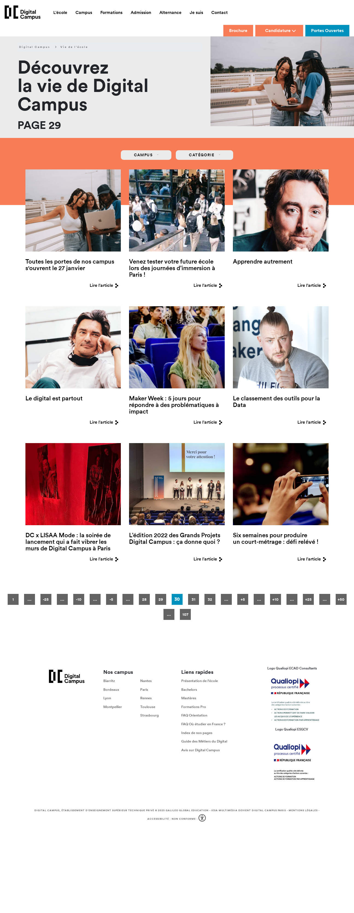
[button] (202, 819)
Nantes (146, 680)
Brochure (238, 30)
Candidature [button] (280, 30)
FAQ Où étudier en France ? (203, 724)
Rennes (146, 698)
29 (161, 599)
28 (144, 599)
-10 (78, 599)
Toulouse (147, 706)
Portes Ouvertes (327, 30)
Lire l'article (105, 285)
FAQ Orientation (194, 715)
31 (193, 599)
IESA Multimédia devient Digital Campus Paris (248, 810)
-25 (46, 599)
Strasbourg (149, 715)
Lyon (107, 698)
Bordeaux (111, 689)
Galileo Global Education (187, 810)
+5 (243, 599)
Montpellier (112, 706)
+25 (308, 599)
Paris (144, 689)
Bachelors (189, 689)
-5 (111, 599)
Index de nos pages (196, 732)
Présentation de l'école (199, 680)
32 (210, 599)
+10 (275, 599)
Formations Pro (193, 706)
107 (185, 614)
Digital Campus (34, 47)
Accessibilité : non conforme (171, 819)
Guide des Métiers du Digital (204, 741)
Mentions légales (303, 810)
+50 (341, 599)
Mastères (188, 698)
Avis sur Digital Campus (200, 750)
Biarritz (109, 680)
